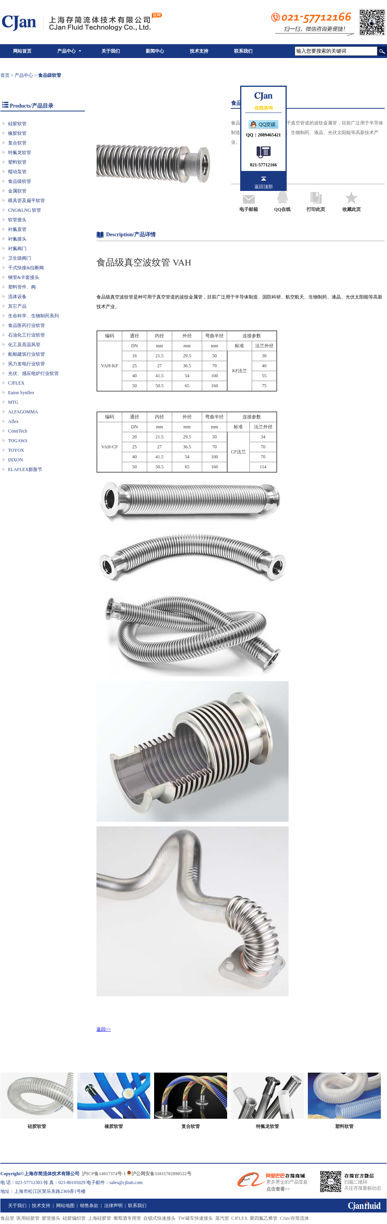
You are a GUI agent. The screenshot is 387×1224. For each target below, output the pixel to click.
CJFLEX (16, 383)
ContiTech (17, 431)
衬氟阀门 (17, 248)
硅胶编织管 (74, 1218)
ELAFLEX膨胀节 (25, 469)
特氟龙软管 (19, 152)
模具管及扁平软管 (26, 200)
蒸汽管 (222, 1218)
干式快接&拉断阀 (26, 267)
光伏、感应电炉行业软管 (33, 373)
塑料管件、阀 (22, 287)
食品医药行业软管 (26, 325)
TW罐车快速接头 (195, 1218)
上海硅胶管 (99, 1218)
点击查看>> (278, 1189)
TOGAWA (18, 440)
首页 (5, 75)
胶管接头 (51, 1218)
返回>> (103, 1029)
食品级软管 (19, 181)
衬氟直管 (17, 229)
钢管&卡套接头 (23, 277)
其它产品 (17, 306)
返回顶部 (263, 186)
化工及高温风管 (24, 344)
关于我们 (110, 51)
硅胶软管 (17, 123)
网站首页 (22, 51)
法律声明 (113, 1205)
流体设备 (17, 296)
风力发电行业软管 (26, 364)
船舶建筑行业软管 (26, 354)
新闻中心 (155, 51)
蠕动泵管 (17, 171)
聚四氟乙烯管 (263, 1218)
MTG (13, 402)
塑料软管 (17, 162)
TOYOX (16, 450)
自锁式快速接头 (159, 1218)
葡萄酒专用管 (127, 1218)
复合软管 (17, 143)
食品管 (7, 1218)
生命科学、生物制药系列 (33, 315)
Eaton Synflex (21, 392)
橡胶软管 (17, 133)
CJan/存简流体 (294, 1218)
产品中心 (66, 51)
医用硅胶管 (28, 1218)
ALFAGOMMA (23, 412)
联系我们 (243, 51)
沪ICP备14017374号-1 (104, 1173)
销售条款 (89, 1205)
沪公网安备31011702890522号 (159, 1173)
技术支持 (199, 51)
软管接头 (17, 219)
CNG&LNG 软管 (24, 210)
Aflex (13, 421)
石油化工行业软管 (26, 335)
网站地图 (65, 1205)
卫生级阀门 (19, 258)
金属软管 (17, 191)
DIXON (15, 460)
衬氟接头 (17, 239)
